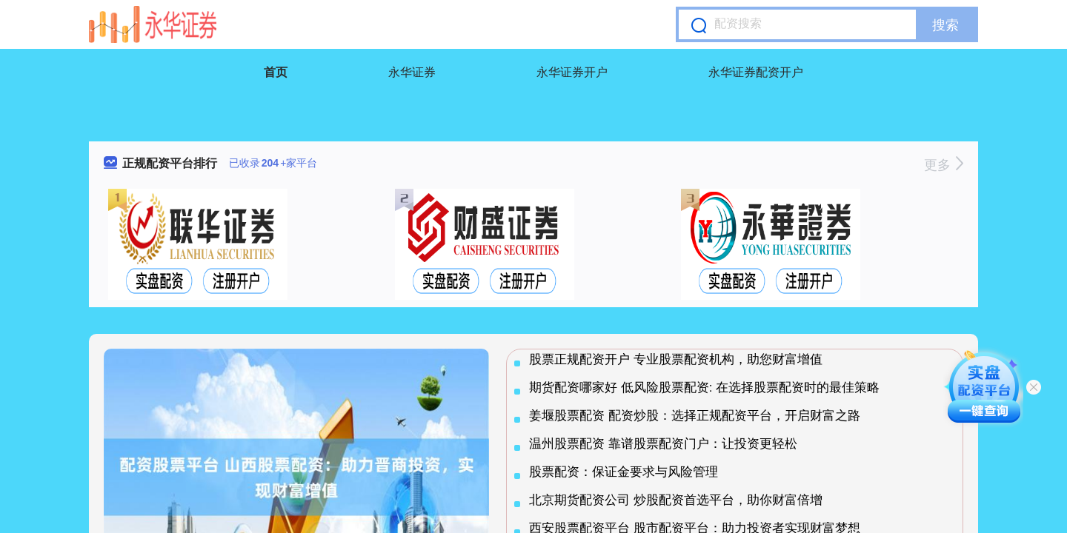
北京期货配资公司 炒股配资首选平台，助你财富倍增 (675, 500)
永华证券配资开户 (755, 72)
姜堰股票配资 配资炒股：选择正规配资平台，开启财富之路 (694, 416)
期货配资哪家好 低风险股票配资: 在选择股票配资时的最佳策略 (704, 388)
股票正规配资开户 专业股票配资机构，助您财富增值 (675, 359)
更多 (943, 165)
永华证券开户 (572, 72)
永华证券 (412, 72)
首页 (275, 72)
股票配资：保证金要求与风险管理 (623, 472)
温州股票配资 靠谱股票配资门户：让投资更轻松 (663, 444)
